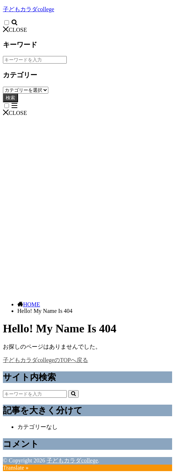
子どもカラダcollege (28, 9)
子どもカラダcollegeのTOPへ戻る (45, 360)
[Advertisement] (87, 207)
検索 (10, 97)
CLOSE (15, 30)
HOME (31, 304)
